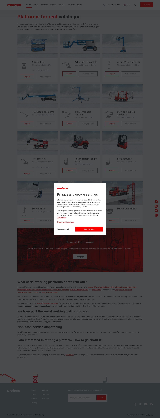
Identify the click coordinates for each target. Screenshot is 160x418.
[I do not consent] (63, 229)
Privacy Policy (61, 217)
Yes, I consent (89, 229)
